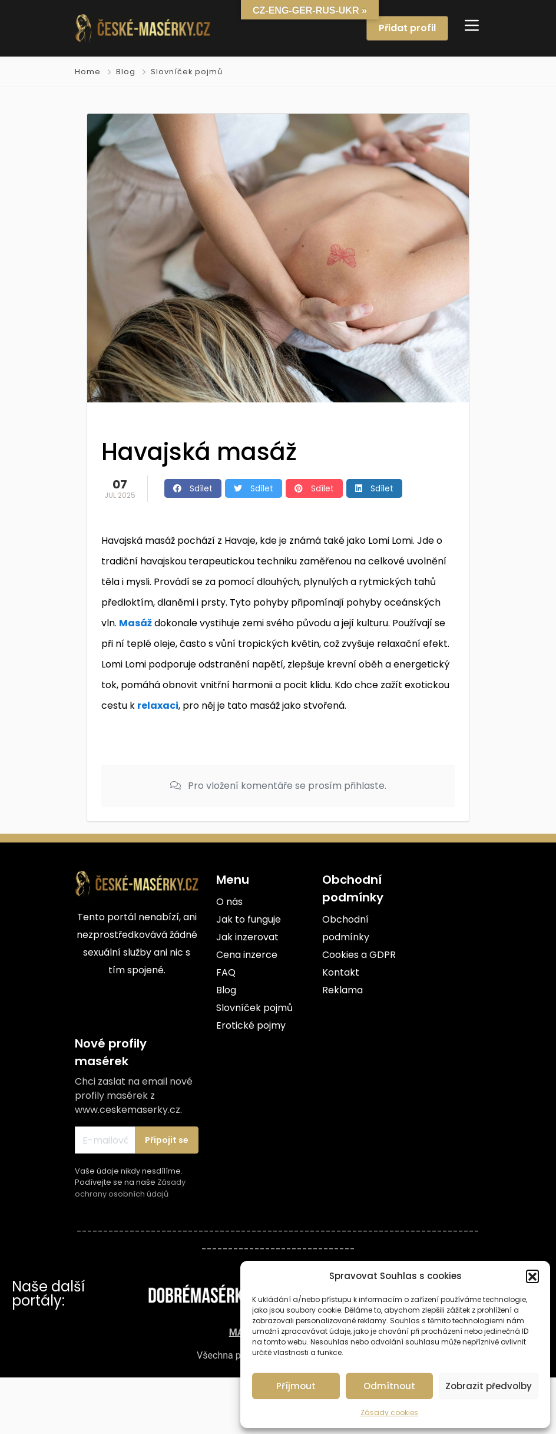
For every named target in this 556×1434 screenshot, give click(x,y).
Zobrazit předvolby (488, 1386)
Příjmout (296, 1386)
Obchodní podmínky (345, 928)
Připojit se (166, 1140)
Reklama (342, 990)
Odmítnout (389, 1386)
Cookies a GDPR (359, 954)
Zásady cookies (389, 1412)
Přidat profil (407, 28)
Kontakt (340, 972)
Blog (125, 72)
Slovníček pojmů (187, 72)
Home (88, 72)
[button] (532, 1276)
